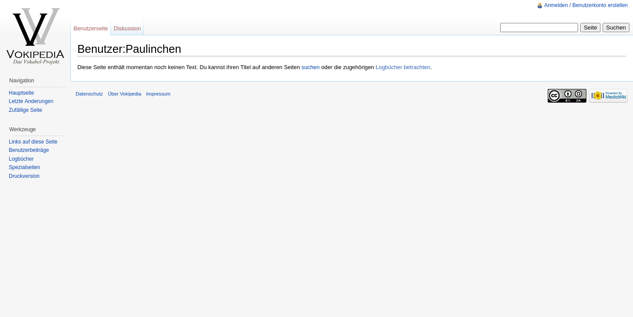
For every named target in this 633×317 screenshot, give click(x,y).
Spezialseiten (24, 167)
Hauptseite (21, 93)
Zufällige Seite (25, 110)
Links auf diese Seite (33, 142)
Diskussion (127, 28)
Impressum (158, 93)
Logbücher (21, 159)
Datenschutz (89, 93)
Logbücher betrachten (402, 67)
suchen (311, 67)
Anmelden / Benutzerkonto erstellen (586, 5)
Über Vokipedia (124, 93)
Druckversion (24, 176)
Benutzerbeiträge (29, 150)
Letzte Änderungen (31, 101)
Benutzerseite (90, 28)
